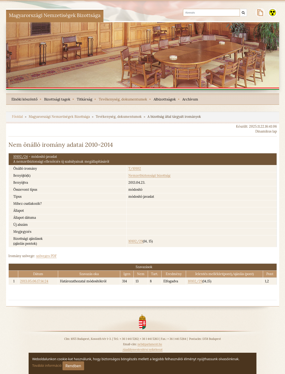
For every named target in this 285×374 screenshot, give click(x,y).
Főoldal (18, 117)
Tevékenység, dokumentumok (119, 117)
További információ (47, 365)
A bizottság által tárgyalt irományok (174, 117)
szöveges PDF (46, 256)
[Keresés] (243, 12)
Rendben (73, 365)
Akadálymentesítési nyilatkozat (143, 349)
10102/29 (135, 241)
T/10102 (134, 168)
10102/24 (20, 157)
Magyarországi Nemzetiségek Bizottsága (60, 117)
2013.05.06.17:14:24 (34, 281)
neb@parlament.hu (149, 344)
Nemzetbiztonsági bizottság (149, 175)
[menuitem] (24, 98)
